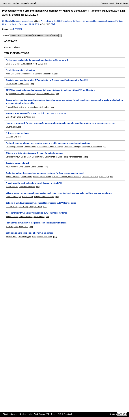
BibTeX (20, 35)
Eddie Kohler (38, 217)
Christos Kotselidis (90, 177)
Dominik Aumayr (13, 157)
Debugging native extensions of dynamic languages (29, 233)
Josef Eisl (10, 74)
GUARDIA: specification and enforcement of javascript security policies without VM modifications (50, 90)
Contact (13, 414)
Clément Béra (38, 157)
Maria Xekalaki (74, 177)
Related (55, 35)
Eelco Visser (23, 84)
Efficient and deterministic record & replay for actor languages (34, 153)
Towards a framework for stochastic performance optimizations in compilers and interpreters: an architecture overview (60, 123)
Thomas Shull (11, 206)
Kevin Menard (12, 167)
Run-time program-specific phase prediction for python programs (36, 113)
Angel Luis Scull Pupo (15, 94)
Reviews (48, 35)
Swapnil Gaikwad (13, 64)
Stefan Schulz (12, 187)
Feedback (68, 414)
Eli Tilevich (6, 21)
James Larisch (12, 217)
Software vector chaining (17, 133)
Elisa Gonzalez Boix (46, 94)
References (28, 35)
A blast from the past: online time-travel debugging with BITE (34, 183)
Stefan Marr (26, 157)
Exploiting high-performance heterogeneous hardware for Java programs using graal (44, 173)
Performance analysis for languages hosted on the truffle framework (37, 60)
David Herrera (27, 107)
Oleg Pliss (23, 226)
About (5, 414)
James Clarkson (12, 177)
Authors (13, 35)
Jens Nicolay (30, 94)
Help (30, 414)
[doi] (53, 24)
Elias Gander (27, 197)
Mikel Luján (38, 64)
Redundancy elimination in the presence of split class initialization (36, 223)
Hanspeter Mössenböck (22, 21)
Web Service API (41, 414)
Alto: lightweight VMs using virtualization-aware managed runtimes (36, 213)
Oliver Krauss (11, 127)
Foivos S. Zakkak (59, 177)
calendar (25, 3)
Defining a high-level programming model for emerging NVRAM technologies (41, 203)
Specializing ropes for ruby (18, 163)
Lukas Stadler (43, 147)
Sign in (118, 3)
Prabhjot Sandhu (13, 107)
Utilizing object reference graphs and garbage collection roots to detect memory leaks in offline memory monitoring (59, 193)
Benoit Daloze (37, 167)
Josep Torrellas (35, 206)
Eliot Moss (26, 117)
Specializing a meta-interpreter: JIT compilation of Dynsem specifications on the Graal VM (47, 80)
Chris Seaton (24, 167)
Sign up (125, 3)
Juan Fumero (26, 177)
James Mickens (25, 217)
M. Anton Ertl (11, 137)
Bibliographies (38, 35)
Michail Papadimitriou (42, 177)
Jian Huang (23, 206)
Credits (22, 414)
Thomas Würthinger (72, 147)
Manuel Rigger (56, 147)
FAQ (59, 414)
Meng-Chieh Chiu (13, 117)
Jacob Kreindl (11, 236)
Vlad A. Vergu (11, 84)
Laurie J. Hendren (41, 107)
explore (16, 3)
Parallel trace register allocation (20, 70)
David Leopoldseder (23, 74)
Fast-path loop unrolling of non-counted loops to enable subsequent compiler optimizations (48, 143)
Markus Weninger (13, 197)
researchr (6, 3)
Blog (53, 414)
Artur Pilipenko (12, 226)
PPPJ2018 (17, 29)
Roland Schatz (30, 147)
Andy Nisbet (26, 64)
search (33, 3)
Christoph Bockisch (27, 187)
